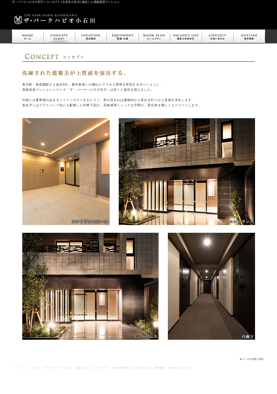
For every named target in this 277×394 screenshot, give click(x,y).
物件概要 (160, 367)
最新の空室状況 (122, 367)
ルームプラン (101, 367)
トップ (18, 367)
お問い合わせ (143, 367)
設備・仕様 (82, 367)
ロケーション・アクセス (57, 367)
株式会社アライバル (180, 367)
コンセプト (32, 367)
